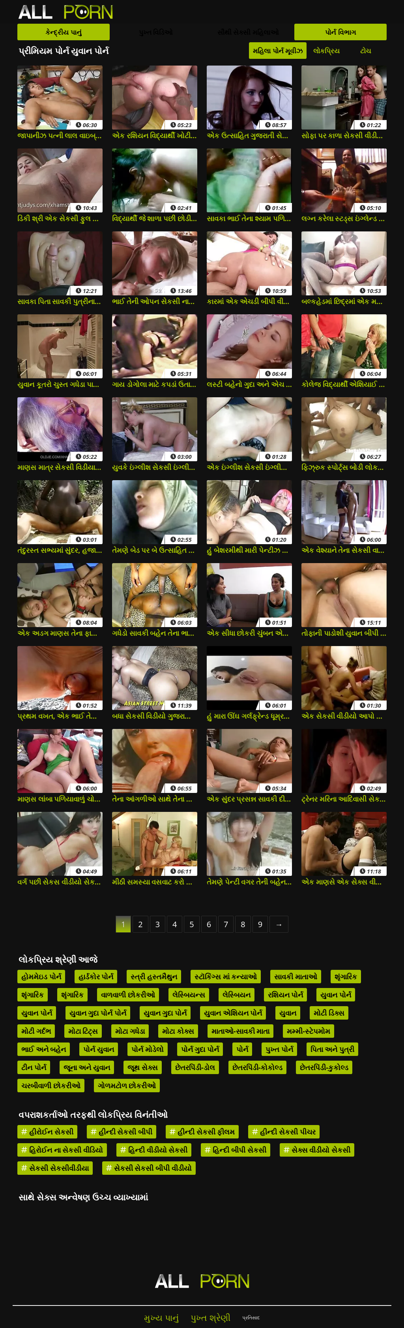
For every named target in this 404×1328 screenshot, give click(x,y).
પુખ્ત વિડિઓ (156, 32)
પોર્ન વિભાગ (340, 32)
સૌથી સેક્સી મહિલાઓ (248, 32)
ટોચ (365, 50)
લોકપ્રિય (326, 50)
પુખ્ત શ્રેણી (210, 1317)
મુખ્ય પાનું (161, 1317)
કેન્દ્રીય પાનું (63, 32)
